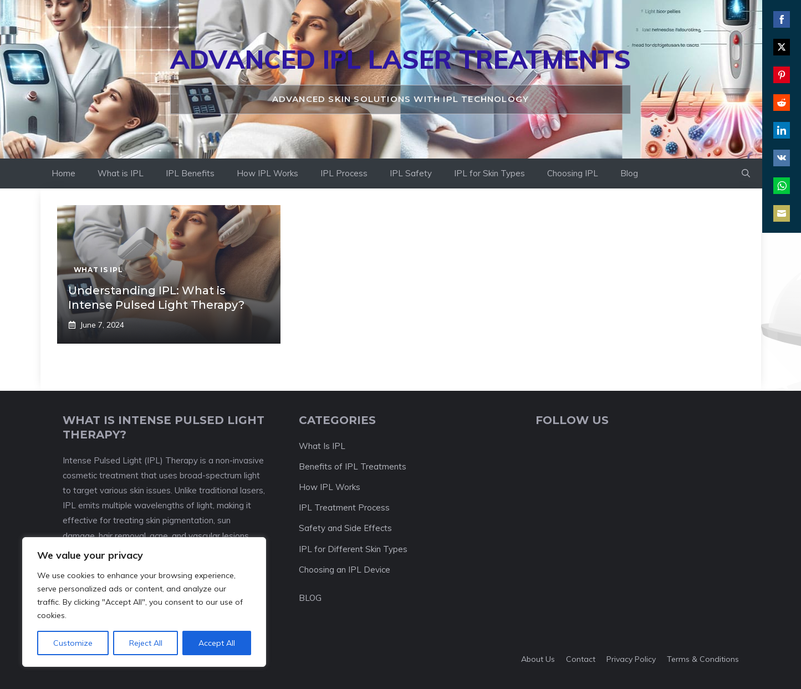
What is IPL (121, 173)
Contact (580, 659)
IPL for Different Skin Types (353, 549)
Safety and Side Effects (345, 528)
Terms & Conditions (703, 659)
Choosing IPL (572, 173)
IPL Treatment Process (344, 507)
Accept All (216, 643)
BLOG (310, 598)
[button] (746, 173)
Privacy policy (631, 659)
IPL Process (344, 173)
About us (538, 659)
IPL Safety (411, 173)
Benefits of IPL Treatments (352, 466)
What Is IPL (322, 446)
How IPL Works (267, 173)
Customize (73, 643)
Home (63, 173)
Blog (629, 173)
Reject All (145, 643)
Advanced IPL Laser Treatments (400, 59)
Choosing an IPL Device (344, 569)
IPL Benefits (190, 173)
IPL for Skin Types (489, 173)
